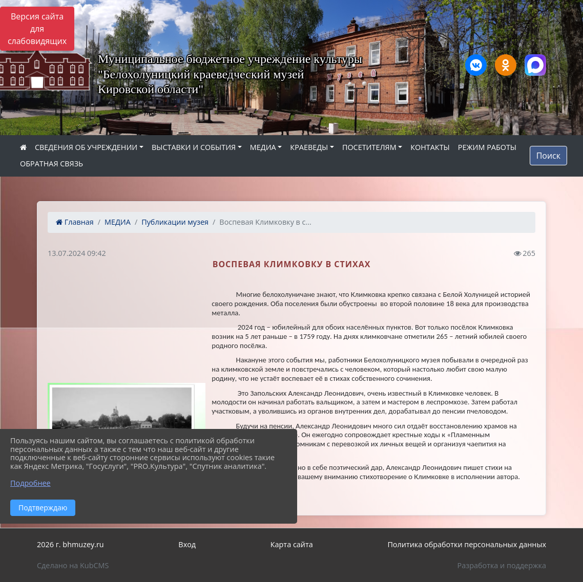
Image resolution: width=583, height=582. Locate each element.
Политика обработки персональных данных (466, 544)
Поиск (548, 155)
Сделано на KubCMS (73, 565)
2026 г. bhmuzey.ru (70, 544)
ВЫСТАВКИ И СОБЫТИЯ (194, 147)
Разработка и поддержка (501, 565)
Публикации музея (175, 222)
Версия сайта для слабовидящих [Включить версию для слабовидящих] (37, 29)
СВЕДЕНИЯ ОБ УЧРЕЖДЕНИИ (86, 147)
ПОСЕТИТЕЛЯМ (369, 147)
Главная (75, 222)
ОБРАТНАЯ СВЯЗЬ (51, 163)
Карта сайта (291, 544)
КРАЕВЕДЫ (309, 147)
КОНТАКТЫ (430, 147)
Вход (187, 544)
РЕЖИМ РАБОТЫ (487, 147)
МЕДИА (263, 147)
